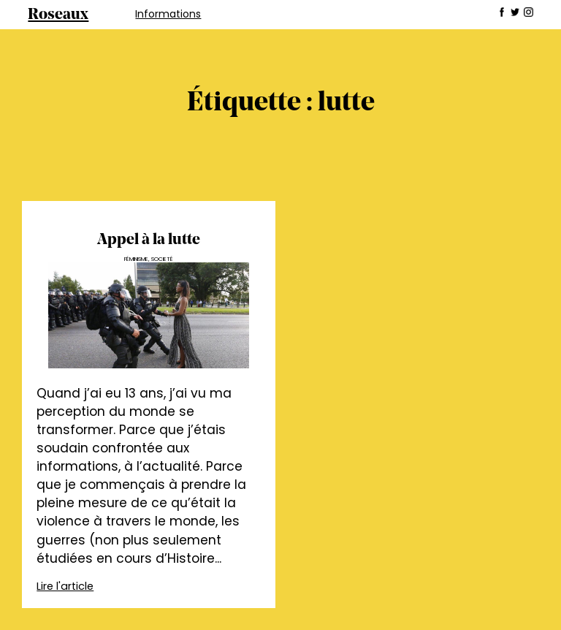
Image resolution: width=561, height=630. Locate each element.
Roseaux (58, 15)
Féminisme (136, 259)
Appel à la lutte (148, 240)
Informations (168, 14)
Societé (162, 259)
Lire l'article (65, 586)
